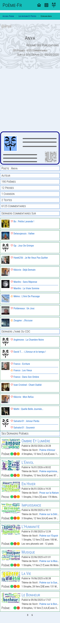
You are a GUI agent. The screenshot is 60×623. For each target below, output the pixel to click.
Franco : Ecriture (20, 363)
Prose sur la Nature (49, 492)
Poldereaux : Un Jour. (23, 308)
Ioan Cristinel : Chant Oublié (26, 384)
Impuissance (31, 505)
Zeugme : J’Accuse (21, 320)
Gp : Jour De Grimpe (22, 245)
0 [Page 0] (27, 615)
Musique (28, 552)
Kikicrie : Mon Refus (22, 396)
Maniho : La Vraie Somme (25, 288)
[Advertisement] (30, 100)
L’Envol (28, 462)
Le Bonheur (31, 595)
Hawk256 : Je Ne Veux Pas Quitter (29, 257)
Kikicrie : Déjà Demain (23, 269)
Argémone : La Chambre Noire (27, 339)
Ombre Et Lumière (36, 441)
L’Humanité (31, 526)
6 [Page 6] (32, 615)
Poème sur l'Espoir (48, 535)
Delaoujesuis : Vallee (22, 233)
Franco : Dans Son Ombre (25, 376)
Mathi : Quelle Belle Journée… (27, 409)
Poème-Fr (12, 5)
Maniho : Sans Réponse (24, 281)
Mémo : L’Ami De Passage (25, 296)
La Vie (26, 573)
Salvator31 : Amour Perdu (25, 421)
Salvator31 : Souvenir (23, 427)
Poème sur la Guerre (49, 582)
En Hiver (29, 484)
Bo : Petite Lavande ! (22, 221)
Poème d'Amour (47, 450)
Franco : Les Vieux (21, 370)
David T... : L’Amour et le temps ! (28, 351)
